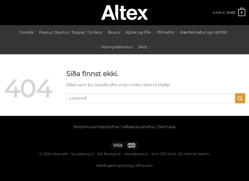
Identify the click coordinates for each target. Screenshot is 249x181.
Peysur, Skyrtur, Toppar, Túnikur (70, 32)
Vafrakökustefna (138, 126)
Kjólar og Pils (138, 32)
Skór (144, 47)
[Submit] (240, 98)
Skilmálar (166, 126)
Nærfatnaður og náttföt (203, 32)
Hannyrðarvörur (117, 46)
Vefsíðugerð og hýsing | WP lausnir (124, 165)
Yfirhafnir (165, 32)
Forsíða (26, 32)
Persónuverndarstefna (95, 126)
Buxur (114, 32)
